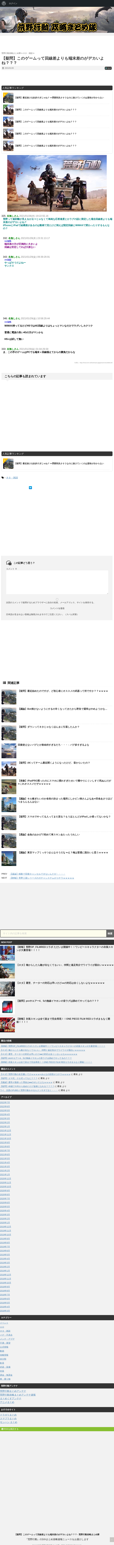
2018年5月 (5, 1303)
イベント (4, 1323)
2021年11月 (5, 1134)
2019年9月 (5, 1238)
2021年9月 (5, 1142)
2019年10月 (5, 1234)
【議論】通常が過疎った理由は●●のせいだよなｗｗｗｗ (26, 1082)
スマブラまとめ (8, 1418)
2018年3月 (5, 1311)
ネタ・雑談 (12, 477)
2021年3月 (5, 1166)
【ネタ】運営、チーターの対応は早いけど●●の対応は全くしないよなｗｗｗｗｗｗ (60, 983)
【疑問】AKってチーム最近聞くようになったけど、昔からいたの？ (54, 763)
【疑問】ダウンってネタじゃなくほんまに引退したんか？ (49, 727)
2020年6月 (5, 1202)
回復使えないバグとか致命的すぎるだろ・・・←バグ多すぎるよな (53, 745)
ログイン (13, 3)
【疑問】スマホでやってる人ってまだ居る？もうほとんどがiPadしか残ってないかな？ (64, 816)
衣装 (2, 1371)
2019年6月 (5, 1250)
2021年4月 (5, 1162)
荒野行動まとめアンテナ (13, 1391)
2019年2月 (5, 1266)
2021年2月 (5, 1170)
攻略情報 (4, 1355)
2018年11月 (5, 1279)
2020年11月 (5, 1182)
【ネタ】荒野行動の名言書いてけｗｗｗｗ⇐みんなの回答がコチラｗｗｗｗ (35, 1074)
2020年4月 (5, 1210)
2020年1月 (5, 1222)
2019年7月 (5, 1246)
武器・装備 (5, 1367)
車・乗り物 (5, 1379)
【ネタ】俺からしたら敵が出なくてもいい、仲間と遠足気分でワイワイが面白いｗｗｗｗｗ (65, 965)
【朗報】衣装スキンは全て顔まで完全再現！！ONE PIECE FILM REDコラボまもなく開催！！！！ (46, 1062)
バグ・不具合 (6, 1335)
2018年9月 (5, 1287)
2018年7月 (5, 1295)
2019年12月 (5, 1226)
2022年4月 (5, 1114)
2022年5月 (5, 1110)
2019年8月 (5, 1242)
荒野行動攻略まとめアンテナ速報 (18, 1395)
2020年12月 (5, 1178)
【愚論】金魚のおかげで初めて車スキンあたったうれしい (49, 834)
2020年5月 (5, 1206)
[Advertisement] (57, 43)
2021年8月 (5, 1146)
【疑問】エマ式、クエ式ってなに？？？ (18, 1078)
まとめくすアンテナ (10, 1398)
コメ (108, 68)
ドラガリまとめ (8, 1415)
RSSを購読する (10, 1429)
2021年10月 (5, 1138)
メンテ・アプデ (7, 1339)
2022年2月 (5, 1122)
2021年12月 (5, 1130)
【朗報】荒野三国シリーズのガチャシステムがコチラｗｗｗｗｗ (42, 878)
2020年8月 (5, 1194)
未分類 (3, 1359)
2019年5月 (5, 1254)
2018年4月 (5, 1307)
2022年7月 (5, 1102)
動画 (2, 1351)
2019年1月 (5, 1270)
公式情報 (4, 1347)
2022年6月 (5, 1106)
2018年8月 (5, 1291)
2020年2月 (5, 1218)
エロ (2, 1327)
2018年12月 (5, 1275)
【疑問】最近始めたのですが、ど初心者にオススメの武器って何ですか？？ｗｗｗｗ (63, 691)
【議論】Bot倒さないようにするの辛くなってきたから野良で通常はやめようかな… (62, 709)
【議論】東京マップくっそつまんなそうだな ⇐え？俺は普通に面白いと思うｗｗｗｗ (63, 852)
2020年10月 (5, 1186)
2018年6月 (5, 1299)
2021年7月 (5, 1150)
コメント (11, 569)
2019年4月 (5, 1258)
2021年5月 (5, 1158)
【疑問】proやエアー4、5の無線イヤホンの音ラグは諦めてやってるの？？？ (57, 1001)
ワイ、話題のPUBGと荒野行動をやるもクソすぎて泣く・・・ (29, 1090)
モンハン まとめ (8, 1422)
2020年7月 (5, 1198)
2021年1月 (5, 1174)
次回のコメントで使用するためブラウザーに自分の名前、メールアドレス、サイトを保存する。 (50, 602)
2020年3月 (5, 1214)
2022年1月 (5, 1126)
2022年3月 (5, 1118)
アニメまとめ (7, 1402)
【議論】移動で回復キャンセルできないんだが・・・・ (37, 874)
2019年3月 (5, 1262)
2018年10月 (5, 1283)
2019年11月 (5, 1230)
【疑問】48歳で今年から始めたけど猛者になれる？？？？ (27, 1086)
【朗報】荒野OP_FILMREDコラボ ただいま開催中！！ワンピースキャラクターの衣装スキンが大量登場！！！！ (52, 1046)
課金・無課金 (6, 1375)
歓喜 (2, 1363)
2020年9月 (5, 1190)
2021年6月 (5, 1154)
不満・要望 (5, 1343)
